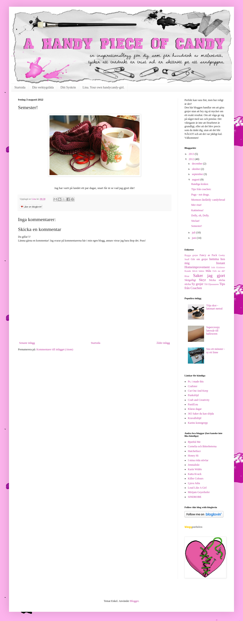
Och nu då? (219, 271)
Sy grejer (197, 284)
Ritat (186, 276)
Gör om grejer (199, 259)
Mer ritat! (196, 204)
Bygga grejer (191, 255)
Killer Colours (195, 478)
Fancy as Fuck (208, 255)
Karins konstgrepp (198, 422)
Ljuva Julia (194, 483)
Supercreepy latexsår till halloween (213, 330)
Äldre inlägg (163, 343)
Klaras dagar (195, 408)
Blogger (134, 601)
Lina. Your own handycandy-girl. (103, 87)
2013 (192, 154)
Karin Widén (195, 469)
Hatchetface (194, 451)
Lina (34, 198)
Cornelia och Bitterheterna (202, 446)
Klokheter (220, 267)
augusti (196, 179)
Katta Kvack (194, 474)
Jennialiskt (193, 464)
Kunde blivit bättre (194, 271)
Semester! (196, 226)
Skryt (202, 280)
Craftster (192, 386)
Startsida (19, 87)
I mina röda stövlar (198, 460)
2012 (192, 159)
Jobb (213, 267)
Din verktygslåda (43, 87)
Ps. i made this (196, 381)
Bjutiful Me (194, 441)
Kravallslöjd (194, 418)
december (197, 163)
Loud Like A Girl (197, 487)
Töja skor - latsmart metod (214, 307)
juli (194, 232)
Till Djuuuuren (211, 284)
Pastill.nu (193, 404)
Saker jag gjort (209, 275)
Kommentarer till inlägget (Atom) (54, 349)
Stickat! (195, 220)
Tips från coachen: (201, 189)
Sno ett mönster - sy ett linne (215, 350)
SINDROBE (194, 496)
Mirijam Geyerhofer (199, 492)
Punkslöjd (193, 395)
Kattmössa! (197, 210)
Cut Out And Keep (198, 390)
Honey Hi (193, 455)
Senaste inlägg (27, 343)
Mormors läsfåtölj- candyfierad (208, 199)
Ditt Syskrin (68, 87)
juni (194, 237)
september (198, 174)
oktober (196, 169)
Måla (208, 270)
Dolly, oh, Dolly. (200, 215)
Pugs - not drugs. (200, 194)
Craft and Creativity (198, 400)
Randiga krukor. (200, 184)
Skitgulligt (190, 280)
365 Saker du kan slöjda (201, 413)
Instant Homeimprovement (204, 265)
